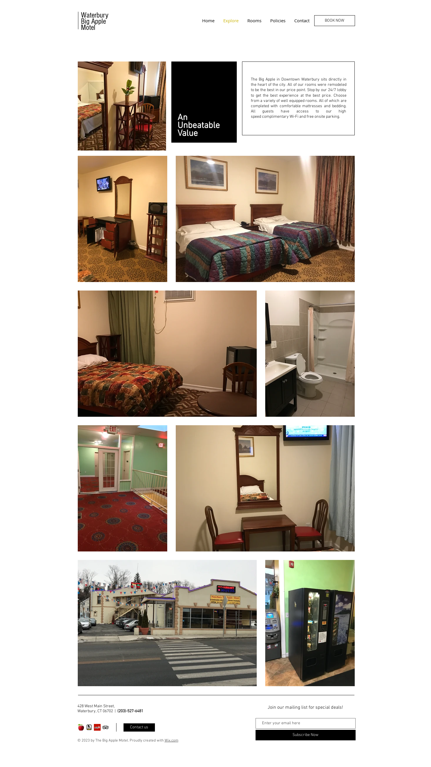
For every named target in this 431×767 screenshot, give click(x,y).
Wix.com (171, 740)
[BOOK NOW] (334, 20)
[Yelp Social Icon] (97, 727)
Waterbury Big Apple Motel (95, 21)
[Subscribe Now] (306, 735)
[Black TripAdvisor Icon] (105, 727)
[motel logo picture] (80, 727)
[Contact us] (139, 727)
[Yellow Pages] (89, 727)
